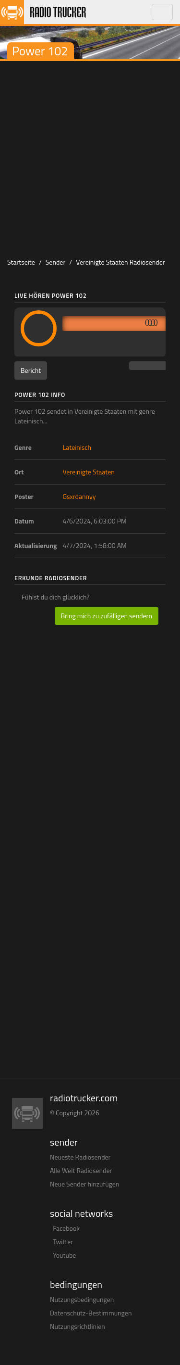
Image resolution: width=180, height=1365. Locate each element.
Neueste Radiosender (80, 1157)
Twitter (63, 1242)
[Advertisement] (90, 156)
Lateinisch (77, 447)
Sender (56, 262)
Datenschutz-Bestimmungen (91, 1313)
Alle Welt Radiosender (81, 1170)
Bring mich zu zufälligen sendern (106, 616)
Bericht (31, 370)
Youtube (64, 1255)
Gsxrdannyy (79, 496)
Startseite (21, 262)
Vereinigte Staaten (89, 472)
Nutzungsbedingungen (82, 1299)
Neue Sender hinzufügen (84, 1184)
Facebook (66, 1228)
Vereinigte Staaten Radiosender (120, 262)
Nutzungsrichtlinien (77, 1326)
